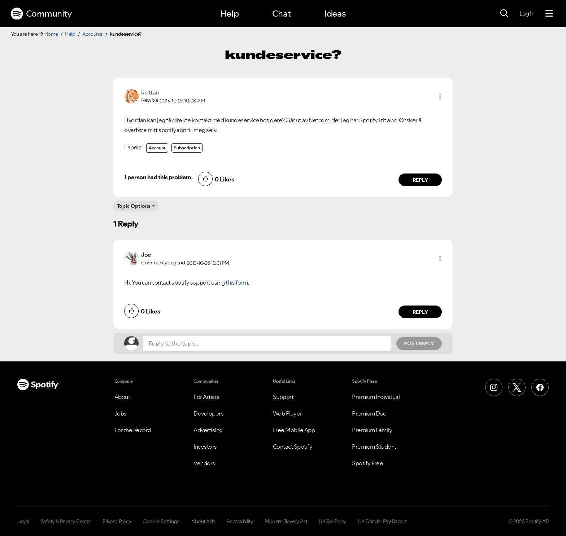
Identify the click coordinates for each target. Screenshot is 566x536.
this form (237, 282)
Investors (205, 447)
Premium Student (374, 447)
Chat (281, 13)
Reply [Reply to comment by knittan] (420, 180)
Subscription (187, 148)
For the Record (132, 430)
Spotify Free (367, 463)
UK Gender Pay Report (382, 521)
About (122, 397)
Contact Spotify (293, 447)
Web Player (287, 413)
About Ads (203, 521)
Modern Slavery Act (286, 521)
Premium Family (372, 430)
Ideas (335, 13)
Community (41, 14)
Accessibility (240, 521)
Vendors (204, 463)
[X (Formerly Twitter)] (517, 387)
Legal (23, 521)
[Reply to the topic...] (267, 343)
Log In (526, 13)
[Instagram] (493, 387)
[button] (440, 96)
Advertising (208, 430)
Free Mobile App (294, 430)
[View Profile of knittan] (150, 92)
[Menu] (549, 14)
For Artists (206, 397)
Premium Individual (376, 397)
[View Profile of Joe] (146, 255)
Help (229, 13)
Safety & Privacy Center (66, 521)
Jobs (120, 413)
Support (283, 397)
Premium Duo (369, 413)
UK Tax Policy (333, 521)
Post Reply (419, 343)
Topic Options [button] (134, 206)
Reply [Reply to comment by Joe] (420, 312)
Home (51, 34)
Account (157, 148)
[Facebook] (540, 387)
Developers (208, 413)
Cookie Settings (161, 521)
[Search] (504, 13)
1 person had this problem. (158, 177)
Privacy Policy (117, 521)
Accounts (92, 34)
